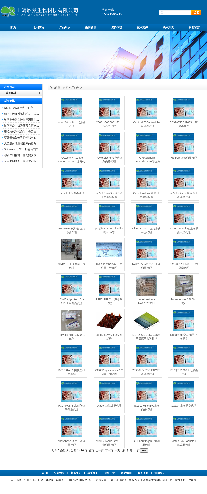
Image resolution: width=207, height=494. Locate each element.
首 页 (13, 27)
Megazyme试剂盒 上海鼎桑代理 (71, 230)
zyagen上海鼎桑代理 (183, 405)
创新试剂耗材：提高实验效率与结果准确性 (29, 155)
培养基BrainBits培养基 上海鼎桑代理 (109, 195)
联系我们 (92, 472)
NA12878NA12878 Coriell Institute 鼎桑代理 (71, 161)
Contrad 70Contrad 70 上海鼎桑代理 (146, 124)
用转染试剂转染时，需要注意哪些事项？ (28, 131)
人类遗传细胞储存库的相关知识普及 (25, 143)
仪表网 (192, 480)
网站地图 (126, 472)
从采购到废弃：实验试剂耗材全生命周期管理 (31, 161)
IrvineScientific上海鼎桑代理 (72, 124)
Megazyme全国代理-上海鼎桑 (183, 336)
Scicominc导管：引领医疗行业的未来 (26, 149)
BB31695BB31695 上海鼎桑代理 (184, 124)
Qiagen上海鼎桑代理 (109, 405)
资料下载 (116, 27)
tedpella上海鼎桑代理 (71, 193)
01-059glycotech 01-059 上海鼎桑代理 (72, 301)
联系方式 (168, 27)
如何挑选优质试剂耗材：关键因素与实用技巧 (31, 113)
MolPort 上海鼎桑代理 (184, 157)
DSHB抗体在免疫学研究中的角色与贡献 (28, 107)
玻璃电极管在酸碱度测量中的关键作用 (27, 119)
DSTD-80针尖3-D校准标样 (109, 336)
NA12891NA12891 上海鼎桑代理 (184, 265)
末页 (117, 450)
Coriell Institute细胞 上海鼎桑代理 (146, 195)
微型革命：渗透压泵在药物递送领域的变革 (29, 125)
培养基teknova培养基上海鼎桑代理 (184, 195)
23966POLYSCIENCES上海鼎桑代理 (146, 372)
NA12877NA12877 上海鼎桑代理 (146, 265)
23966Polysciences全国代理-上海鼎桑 (109, 372)
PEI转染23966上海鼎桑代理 (184, 372)
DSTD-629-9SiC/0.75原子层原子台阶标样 (146, 336)
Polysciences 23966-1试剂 (184, 301)
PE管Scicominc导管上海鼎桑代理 (109, 159)
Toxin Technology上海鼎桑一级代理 (183, 230)
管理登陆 (159, 472)
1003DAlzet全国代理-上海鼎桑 (72, 372)
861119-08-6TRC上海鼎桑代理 (146, 407)
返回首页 (143, 472)
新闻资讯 (90, 27)
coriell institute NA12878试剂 (146, 301)
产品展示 (64, 27)
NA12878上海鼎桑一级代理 (71, 265)
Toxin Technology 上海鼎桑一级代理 (109, 265)
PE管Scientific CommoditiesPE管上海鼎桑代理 (146, 161)
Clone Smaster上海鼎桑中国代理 (146, 230)
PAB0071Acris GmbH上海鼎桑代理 (109, 442)
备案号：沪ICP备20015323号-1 (74, 480)
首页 (65, 87)
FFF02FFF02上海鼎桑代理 (109, 301)
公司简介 (39, 27)
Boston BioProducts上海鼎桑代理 (184, 442)
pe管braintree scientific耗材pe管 (109, 230)
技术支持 (142, 27)
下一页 (109, 450)
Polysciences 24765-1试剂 (71, 336)
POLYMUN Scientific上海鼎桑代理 (71, 407)
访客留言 (194, 27)
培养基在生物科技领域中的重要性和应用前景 (31, 137)
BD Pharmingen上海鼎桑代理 (146, 442)
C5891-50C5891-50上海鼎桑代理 (109, 124)
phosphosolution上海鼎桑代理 (71, 442)
